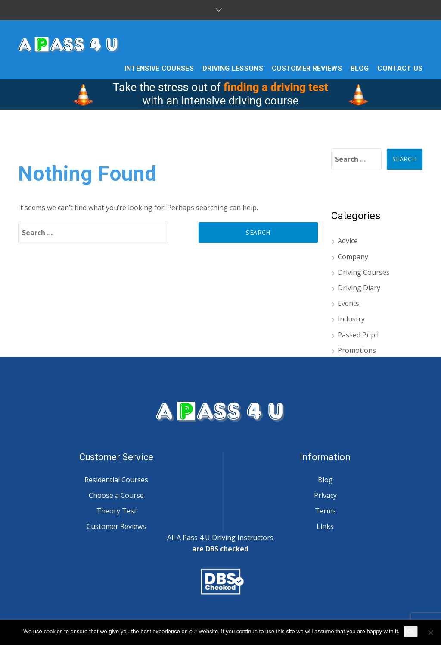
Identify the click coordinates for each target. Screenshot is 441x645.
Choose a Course (116, 495)
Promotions (357, 350)
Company (353, 256)
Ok (410, 631)
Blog (325, 480)
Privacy (325, 495)
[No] (430, 632)
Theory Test (116, 511)
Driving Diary (359, 288)
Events (348, 303)
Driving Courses (364, 272)
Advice (348, 240)
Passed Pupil (358, 335)
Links (325, 526)
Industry (351, 319)
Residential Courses (116, 480)
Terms (325, 511)
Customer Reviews (116, 526)
